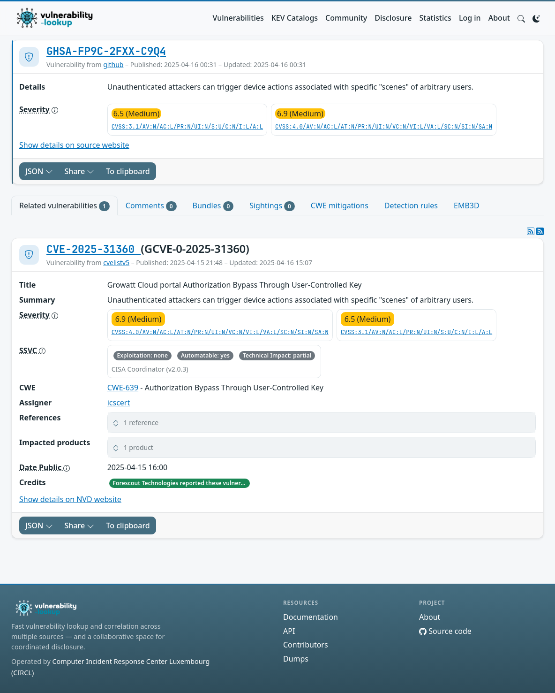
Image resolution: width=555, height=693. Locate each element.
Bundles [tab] (213, 205)
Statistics (435, 18)
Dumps (295, 659)
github (113, 64)
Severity (38, 109)
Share (80, 171)
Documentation (310, 617)
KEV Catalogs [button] (294, 18)
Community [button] (346, 18)
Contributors (305, 645)
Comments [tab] (151, 205)
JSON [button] (39, 171)
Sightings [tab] (272, 205)
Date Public (44, 467)
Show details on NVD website (70, 499)
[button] (521, 17)
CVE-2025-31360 (93, 249)
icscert (118, 402)
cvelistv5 (116, 262)
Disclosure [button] (393, 18)
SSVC (32, 350)
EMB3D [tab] (467, 205)
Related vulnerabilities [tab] (64, 205)
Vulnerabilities (238, 18)
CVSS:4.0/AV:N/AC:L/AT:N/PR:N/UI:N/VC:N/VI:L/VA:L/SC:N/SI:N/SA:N (383, 126)
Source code (445, 631)
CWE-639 (123, 387)
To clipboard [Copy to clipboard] (128, 171)
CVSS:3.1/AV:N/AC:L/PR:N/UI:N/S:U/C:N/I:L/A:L (187, 126)
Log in (470, 18)
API (289, 631)
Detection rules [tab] (411, 205)
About (499, 18)
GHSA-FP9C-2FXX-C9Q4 (106, 51)
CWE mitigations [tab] (339, 205)
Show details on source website (74, 145)
